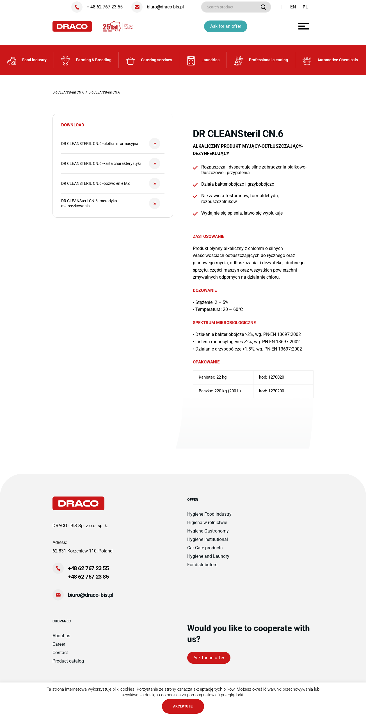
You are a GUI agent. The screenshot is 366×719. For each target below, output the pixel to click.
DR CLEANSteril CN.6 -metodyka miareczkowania (110, 203)
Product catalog (68, 661)
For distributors (202, 564)
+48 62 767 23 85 (88, 576)
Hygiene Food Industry (209, 514)
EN (293, 7)
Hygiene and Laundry (208, 556)
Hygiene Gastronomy (208, 531)
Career (58, 644)
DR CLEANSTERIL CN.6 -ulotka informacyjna (110, 143)
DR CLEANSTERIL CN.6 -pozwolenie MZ (110, 183)
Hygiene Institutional (207, 539)
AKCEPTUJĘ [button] (183, 706)
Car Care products (205, 547)
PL (305, 7)
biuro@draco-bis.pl (90, 594)
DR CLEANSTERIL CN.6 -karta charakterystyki (110, 163)
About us (61, 635)
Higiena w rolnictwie (207, 522)
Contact (60, 652)
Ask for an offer (225, 26)
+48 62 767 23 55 (88, 568)
